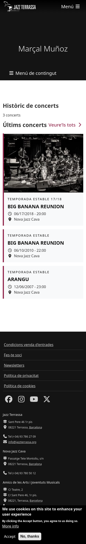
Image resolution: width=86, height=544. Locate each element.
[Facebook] (8, 400)
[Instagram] (21, 400)
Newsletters (14, 365)
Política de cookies (20, 385)
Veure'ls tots (66, 125)
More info (10, 526)
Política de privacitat (21, 375)
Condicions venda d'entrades (28, 344)
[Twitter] (46, 400)
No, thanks (29, 537)
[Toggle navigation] (70, 6)
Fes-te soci (13, 354)
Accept (9, 536)
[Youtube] (34, 400)
